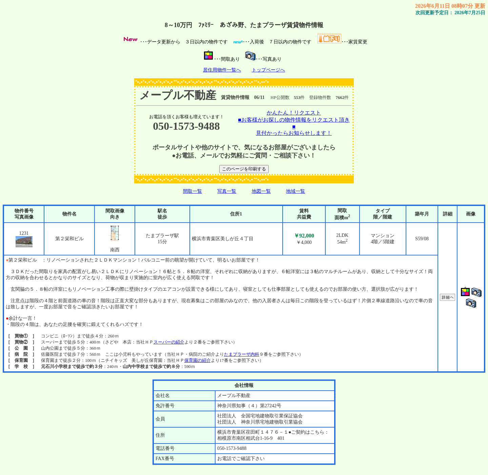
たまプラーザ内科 (241, 354)
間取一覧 (192, 191)
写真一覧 (226, 191)
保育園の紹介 (197, 360)
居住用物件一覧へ (222, 70)
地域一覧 (295, 191)
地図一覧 (261, 191)
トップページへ (268, 70)
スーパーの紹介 (169, 342)
